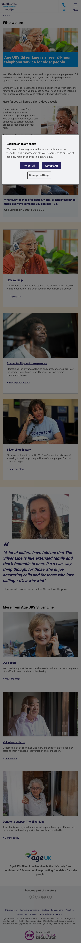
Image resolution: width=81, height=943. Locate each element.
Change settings (39, 175)
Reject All (29, 166)
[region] (40, 160)
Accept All (51, 166)
